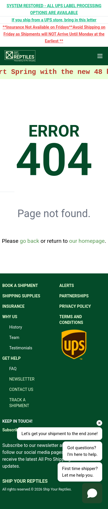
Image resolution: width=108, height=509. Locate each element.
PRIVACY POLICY (75, 306)
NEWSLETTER (22, 379)
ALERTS (66, 285)
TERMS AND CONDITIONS (71, 319)
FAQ (12, 368)
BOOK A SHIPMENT (20, 285)
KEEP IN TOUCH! (17, 421)
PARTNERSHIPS (74, 296)
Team (14, 337)
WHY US (9, 316)
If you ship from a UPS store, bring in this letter (54, 20)
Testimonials (20, 348)
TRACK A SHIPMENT (19, 403)
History (15, 327)
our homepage (87, 241)
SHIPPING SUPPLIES (21, 296)
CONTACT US (21, 389)
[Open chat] (92, 493)
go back (29, 241)
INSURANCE (13, 306)
